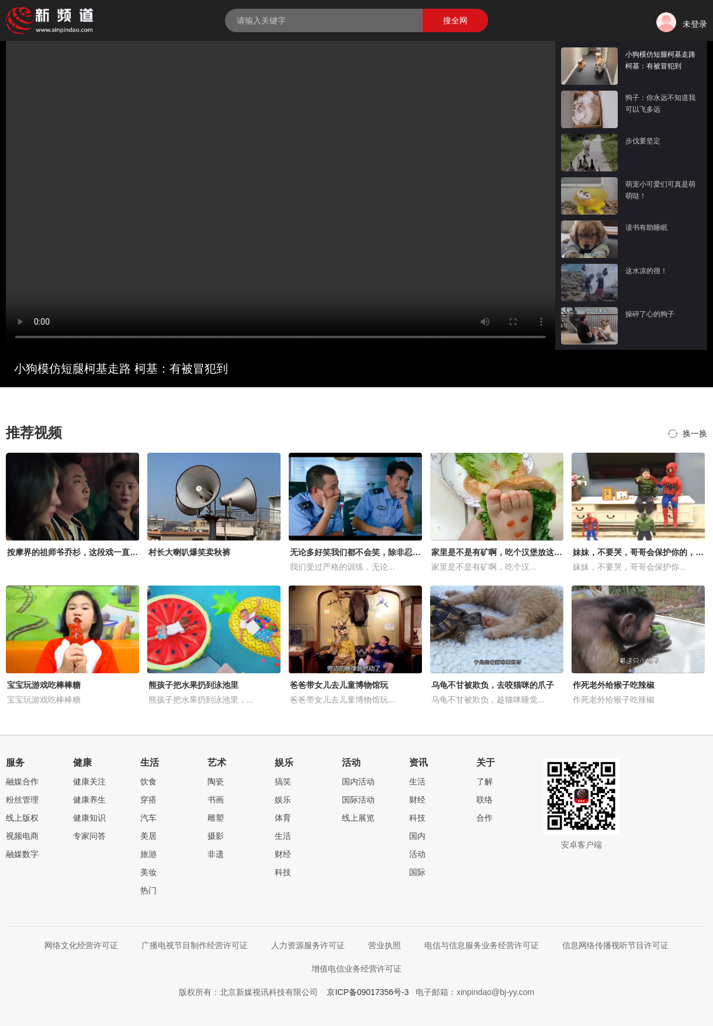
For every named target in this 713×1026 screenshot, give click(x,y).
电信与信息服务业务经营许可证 (481, 945)
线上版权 (22, 817)
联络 (484, 799)
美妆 (148, 872)
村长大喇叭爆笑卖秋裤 (189, 552)
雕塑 (215, 817)
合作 (484, 817)
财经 (283, 854)
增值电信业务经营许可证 (356, 968)
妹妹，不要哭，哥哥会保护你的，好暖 (642, 552)
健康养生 (89, 799)
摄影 (215, 836)
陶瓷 (215, 781)
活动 (417, 854)
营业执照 (384, 945)
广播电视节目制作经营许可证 (194, 945)
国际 (417, 872)
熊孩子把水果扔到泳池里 (193, 685)
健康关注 (89, 781)
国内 (417, 836)
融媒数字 (22, 854)
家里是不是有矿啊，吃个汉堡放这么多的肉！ (513, 552)
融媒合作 (22, 781)
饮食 (148, 781)
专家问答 (89, 836)
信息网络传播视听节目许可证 (615, 945)
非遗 (215, 854)
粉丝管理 (22, 799)
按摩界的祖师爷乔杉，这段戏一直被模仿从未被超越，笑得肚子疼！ (129, 552)
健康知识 (89, 817)
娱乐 (283, 799)
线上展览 (358, 817)
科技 (283, 872)
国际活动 (358, 799)
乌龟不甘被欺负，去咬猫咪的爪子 (492, 685)
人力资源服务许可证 (308, 945)
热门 (148, 890)
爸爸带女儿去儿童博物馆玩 (339, 685)
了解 (484, 781)
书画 (215, 799)
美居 (148, 836)
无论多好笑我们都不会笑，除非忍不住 (359, 552)
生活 (283, 836)
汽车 (148, 817)
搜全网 (455, 20)
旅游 (148, 854)
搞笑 (283, 781)
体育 (283, 817)
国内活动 (358, 781)
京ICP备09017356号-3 (368, 992)
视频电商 (22, 836)
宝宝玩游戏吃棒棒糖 (44, 685)
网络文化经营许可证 (81, 945)
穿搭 (148, 799)
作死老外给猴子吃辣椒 (614, 685)
